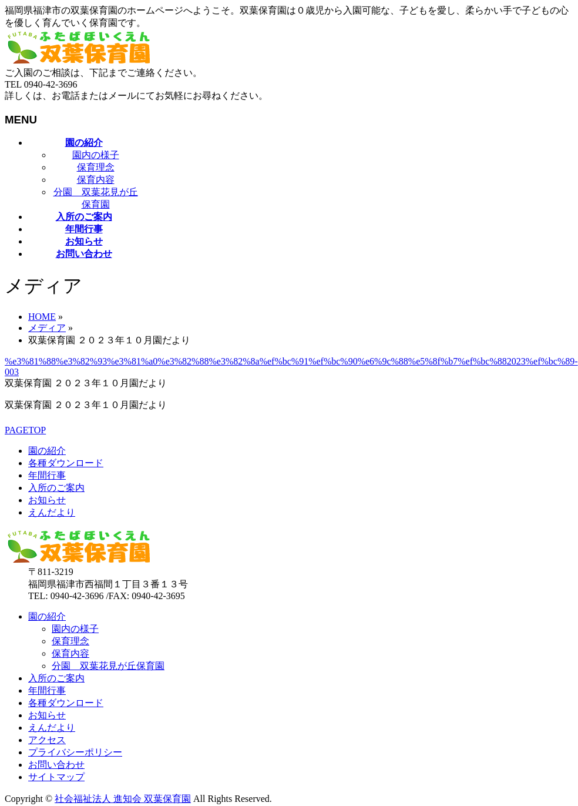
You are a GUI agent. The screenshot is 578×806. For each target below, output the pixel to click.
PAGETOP (25, 430)
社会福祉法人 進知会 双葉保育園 (123, 799)
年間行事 (47, 475)
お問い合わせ (56, 765)
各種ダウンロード (65, 463)
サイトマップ (56, 777)
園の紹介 (47, 451)
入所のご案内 (56, 488)
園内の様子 (95, 155)
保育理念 (96, 167)
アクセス (47, 740)
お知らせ (47, 500)
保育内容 (96, 180)
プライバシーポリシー (75, 752)
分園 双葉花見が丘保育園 (108, 666)
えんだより (51, 512)
